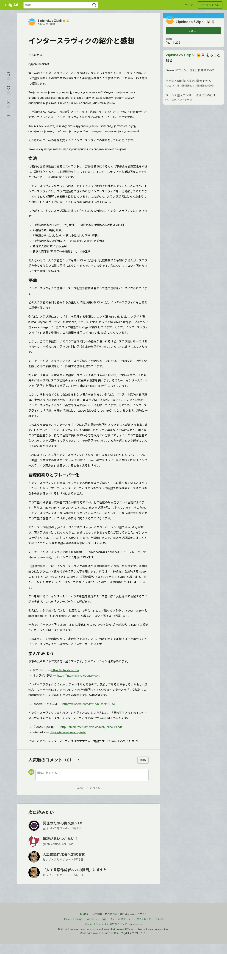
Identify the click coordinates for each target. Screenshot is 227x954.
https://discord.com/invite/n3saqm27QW (88, 704)
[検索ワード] (60, 5)
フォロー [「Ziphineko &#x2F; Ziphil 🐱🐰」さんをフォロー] (193, 31)
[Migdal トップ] (12, 5)
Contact (159, 918)
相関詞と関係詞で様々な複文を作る (193, 83)
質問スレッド (125, 918)
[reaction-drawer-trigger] (8, 75)
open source (90, 929)
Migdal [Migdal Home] (84, 913)
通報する (95, 787)
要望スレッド (143, 918)
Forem (71, 929)
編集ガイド (115, 924)
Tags (103, 918)
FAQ (112, 918)
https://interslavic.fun (65, 670)
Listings (77, 918)
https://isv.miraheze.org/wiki (68, 732)
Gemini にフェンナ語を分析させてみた (193, 70)
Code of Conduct (95, 924)
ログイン (187, 5)
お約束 (80, 787)
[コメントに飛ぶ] (8, 89)
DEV (127, 929)
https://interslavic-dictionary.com (78, 675)
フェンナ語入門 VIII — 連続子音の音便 (193, 97)
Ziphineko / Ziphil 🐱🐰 (53, 20)
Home (66, 918)
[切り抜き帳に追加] (8, 103)
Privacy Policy (133, 924)
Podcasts (91, 918)
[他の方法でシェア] (8, 115)
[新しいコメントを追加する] (92, 775)
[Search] (94, 5)
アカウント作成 (210, 5)
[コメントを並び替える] (79, 760)
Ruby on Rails (112, 933)
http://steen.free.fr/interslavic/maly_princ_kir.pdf (91, 727)
